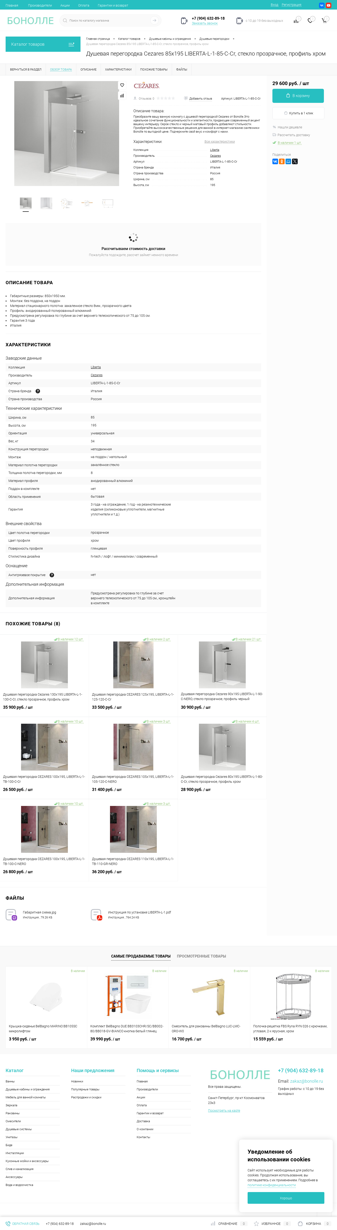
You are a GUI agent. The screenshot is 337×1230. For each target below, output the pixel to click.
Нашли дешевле (287, 127)
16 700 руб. (186, 1038)
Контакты (143, 1137)
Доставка (143, 1121)
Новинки (77, 1081)
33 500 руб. (133, 710)
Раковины (13, 1113)
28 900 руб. (222, 792)
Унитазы (12, 1137)
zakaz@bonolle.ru (306, 1081)
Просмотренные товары (201, 956)
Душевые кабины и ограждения (28, 1089)
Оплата (83, 5)
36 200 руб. (133, 874)
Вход (274, 5)
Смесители (13, 1121)
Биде (9, 1145)
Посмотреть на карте (224, 1110)
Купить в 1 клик (298, 113)
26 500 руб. (44, 792)
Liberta (214, 150)
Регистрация (291, 5)
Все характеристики (220, 141)
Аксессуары (14, 1177)
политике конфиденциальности (272, 1185)
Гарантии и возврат (113, 5)
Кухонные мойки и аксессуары (27, 1161)
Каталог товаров (43, 44)
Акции (65, 5)
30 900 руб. (222, 710)
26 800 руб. (44, 874)
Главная (12, 5)
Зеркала (11, 1105)
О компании (145, 1129)
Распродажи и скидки (86, 1097)
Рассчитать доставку (291, 135)
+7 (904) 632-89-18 (60, 1224)
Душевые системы (19, 1129)
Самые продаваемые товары (141, 956)
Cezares (215, 155)
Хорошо (286, 1198)
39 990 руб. (105, 1038)
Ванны (10, 1081)
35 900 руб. (44, 710)
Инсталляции (15, 1153)
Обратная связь (23, 1224)
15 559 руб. (268, 1038)
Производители (40, 5)
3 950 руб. (22, 1038)
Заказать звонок (205, 23)
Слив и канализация (19, 1169)
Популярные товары (85, 1089)
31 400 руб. (133, 792)
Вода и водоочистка (19, 1185)
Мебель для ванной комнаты (26, 1097)
